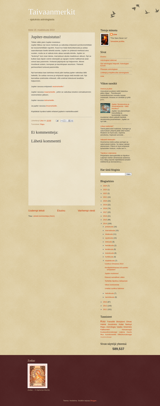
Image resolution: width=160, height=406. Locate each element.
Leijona (122, 332)
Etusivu (61, 210)
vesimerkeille (57, 86)
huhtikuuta (109, 257)
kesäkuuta (109, 249)
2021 (105, 197)
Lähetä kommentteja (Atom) (44, 216)
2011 (105, 309)
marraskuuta (110, 230)
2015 (105, 220)
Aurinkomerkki (110, 334)
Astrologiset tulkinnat (108, 60)
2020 (105, 201)
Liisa (115, 34)
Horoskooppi (127, 330)
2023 (105, 190)
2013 (105, 302)
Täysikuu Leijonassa (108, 153)
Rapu (42, 124)
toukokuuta (109, 253)
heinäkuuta (109, 245)
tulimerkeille (49, 100)
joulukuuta (109, 227)
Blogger (93, 401)
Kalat (121, 324)
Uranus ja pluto (106, 89)
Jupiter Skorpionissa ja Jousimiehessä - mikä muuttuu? (120, 106)
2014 (105, 223)
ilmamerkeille (51, 106)
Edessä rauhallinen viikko (114, 277)
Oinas (129, 321)
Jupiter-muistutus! (112, 273)
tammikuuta (110, 297)
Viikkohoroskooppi (125, 334)
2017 (105, 212)
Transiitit (111, 321)
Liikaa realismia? (106, 126)
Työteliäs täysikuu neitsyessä (116, 281)
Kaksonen (105, 329)
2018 (105, 208)
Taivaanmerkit (51, 11)
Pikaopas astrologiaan (109, 69)
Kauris (129, 332)
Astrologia (111, 327)
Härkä (103, 324)
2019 (105, 205)
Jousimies (112, 324)
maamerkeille (49, 92)
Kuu (102, 321)
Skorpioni (120, 321)
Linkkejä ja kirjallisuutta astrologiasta (114, 73)
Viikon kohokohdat (112, 285)
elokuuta (108, 242)
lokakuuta (109, 234)
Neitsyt (128, 324)
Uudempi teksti (36, 210)
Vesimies (127, 327)
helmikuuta (109, 293)
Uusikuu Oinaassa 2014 (114, 264)
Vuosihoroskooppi (105, 337)
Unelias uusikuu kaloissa (114, 288)
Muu (102, 334)
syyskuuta (109, 238)
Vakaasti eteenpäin (107, 140)
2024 (105, 186)
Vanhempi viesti (86, 210)
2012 (105, 306)
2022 (105, 193)
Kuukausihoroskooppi (108, 332)
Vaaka (119, 327)
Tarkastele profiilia (117, 41)
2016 (105, 216)
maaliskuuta (110, 261)
